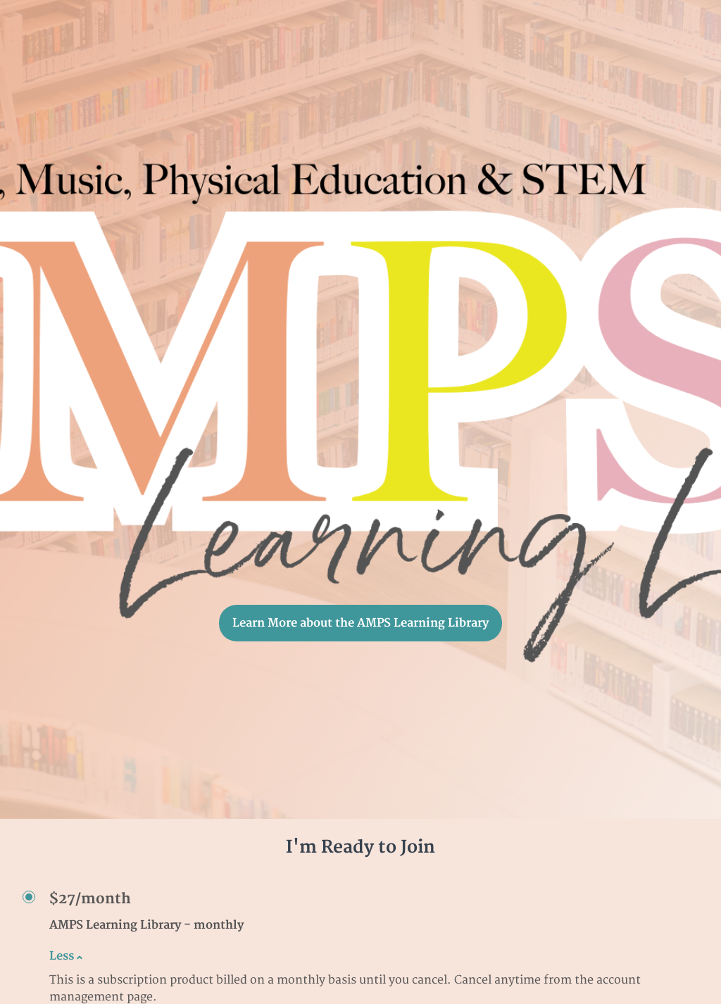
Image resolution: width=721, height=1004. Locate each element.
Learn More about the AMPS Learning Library (360, 623)
